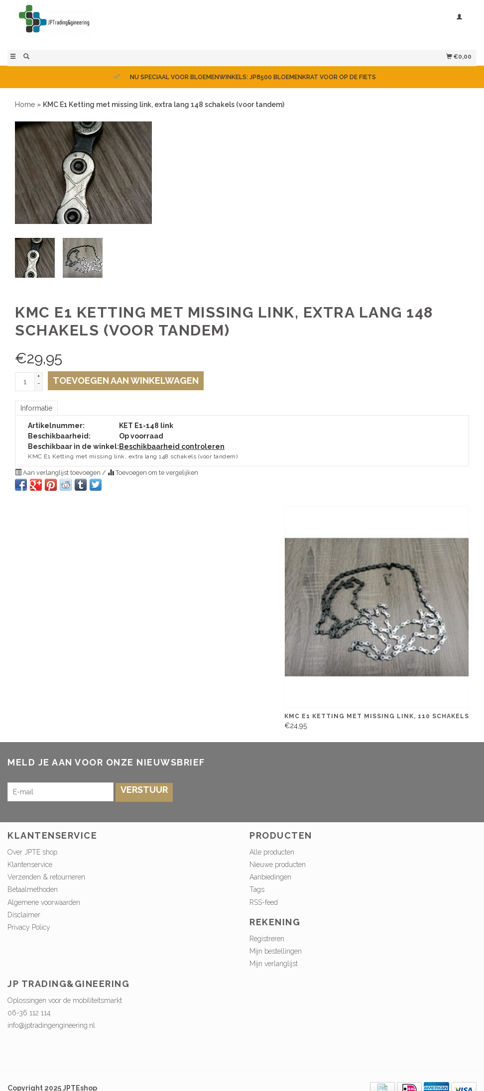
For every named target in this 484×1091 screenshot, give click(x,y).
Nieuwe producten (277, 865)
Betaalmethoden (32, 889)
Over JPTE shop (32, 852)
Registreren (266, 939)
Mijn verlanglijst (273, 964)
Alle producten (271, 852)
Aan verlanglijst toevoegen (58, 472)
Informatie (36, 408)
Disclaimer (23, 915)
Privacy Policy (28, 927)
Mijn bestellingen (275, 951)
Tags (256, 889)
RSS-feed (263, 902)
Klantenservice (29, 865)
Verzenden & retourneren (46, 877)
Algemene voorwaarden (43, 902)
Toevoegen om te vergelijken (153, 472)
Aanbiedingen (270, 877)
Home (25, 105)
